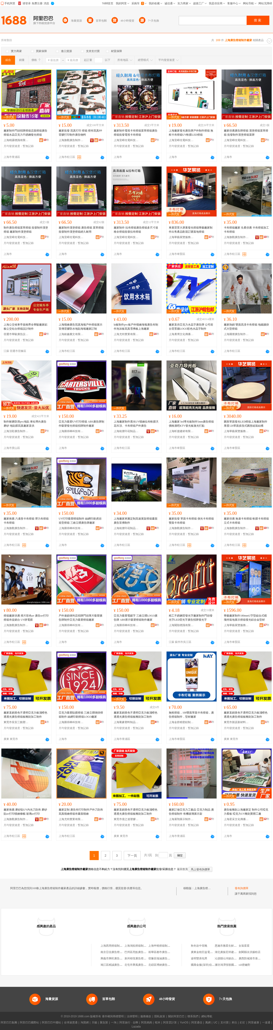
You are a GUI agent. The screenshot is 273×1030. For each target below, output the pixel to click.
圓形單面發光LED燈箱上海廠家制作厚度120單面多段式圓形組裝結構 (245, 423)
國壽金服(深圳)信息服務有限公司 (211, 964)
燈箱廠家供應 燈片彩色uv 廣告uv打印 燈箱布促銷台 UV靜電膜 (26, 617)
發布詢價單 (241, 888)
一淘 (113, 1022)
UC (215, 1022)
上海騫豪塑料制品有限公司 (126, 722)
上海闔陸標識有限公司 (181, 625)
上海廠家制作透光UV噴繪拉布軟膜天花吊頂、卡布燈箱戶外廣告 (136, 423)
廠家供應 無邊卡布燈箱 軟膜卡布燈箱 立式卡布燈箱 (246, 520)
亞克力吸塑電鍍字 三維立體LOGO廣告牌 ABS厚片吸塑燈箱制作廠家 (135, 617)
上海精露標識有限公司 (16, 140)
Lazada (136, 1026)
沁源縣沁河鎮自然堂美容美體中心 (235, 958)
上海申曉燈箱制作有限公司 (164, 945)
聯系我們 (192, 1016)
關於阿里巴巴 (176, 1016)
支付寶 (224, 1022)
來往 (234, 1022)
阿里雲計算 (170, 1022)
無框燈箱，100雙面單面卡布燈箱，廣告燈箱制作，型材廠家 (191, 714)
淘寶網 (85, 1022)
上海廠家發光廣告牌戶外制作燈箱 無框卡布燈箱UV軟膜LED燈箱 (191, 132)
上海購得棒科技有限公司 (71, 431)
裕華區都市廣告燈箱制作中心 (166, 952)
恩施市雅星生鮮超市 (227, 945)
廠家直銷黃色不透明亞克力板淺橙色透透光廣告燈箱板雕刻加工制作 (25, 714)
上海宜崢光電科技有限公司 (126, 140)
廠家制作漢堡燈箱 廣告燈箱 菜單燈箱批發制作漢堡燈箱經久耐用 (81, 229)
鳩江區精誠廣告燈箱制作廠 (117, 964)
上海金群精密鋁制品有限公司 (181, 722)
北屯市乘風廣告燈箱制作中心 (142, 964)
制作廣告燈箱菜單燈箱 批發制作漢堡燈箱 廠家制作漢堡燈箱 (26, 229)
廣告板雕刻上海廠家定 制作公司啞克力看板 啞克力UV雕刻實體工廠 (246, 811)
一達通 (266, 1022)
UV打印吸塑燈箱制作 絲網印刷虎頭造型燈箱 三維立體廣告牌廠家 (80, 520)
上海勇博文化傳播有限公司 (181, 334)
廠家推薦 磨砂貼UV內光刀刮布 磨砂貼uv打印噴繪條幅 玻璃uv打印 (25, 811)
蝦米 (157, 1022)
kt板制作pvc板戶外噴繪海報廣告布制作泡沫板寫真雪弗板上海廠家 (136, 326)
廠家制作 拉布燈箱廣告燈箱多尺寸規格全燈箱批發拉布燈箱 (136, 229)
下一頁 (132, 855)
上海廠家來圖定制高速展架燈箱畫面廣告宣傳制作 (135, 520)
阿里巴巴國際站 (29, 1022)
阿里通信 (196, 1022)
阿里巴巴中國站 (51, 1022)
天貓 (94, 1022)
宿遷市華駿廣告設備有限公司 (16, 334)
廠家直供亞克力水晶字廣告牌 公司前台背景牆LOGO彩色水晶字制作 (191, 326)
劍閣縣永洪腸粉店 (249, 952)
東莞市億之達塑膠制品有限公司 (126, 819)
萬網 (208, 1022)
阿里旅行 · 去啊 (128, 1022)
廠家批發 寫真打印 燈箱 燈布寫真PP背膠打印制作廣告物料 (80, 132)
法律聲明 (132, 1016)
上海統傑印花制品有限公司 (126, 431)
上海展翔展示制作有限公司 (181, 819)
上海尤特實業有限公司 (126, 334)
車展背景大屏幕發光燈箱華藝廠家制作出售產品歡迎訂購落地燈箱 (190, 229)
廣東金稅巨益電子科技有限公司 (210, 952)
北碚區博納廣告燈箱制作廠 (164, 964)
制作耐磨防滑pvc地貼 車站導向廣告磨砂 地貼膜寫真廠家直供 (25, 423)
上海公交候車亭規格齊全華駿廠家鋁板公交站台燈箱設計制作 (25, 326)
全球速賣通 (71, 1022)
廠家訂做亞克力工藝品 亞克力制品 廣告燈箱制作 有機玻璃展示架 (191, 811)
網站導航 (206, 1016)
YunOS (184, 1022)
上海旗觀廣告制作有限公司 (71, 140)
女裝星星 (244, 945)
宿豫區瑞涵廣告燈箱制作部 (164, 958)
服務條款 (145, 1016)
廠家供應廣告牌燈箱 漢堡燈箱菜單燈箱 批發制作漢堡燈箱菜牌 (246, 132)
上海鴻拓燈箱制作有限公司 (140, 945)
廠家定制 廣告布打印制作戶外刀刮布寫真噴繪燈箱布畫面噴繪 (81, 811)
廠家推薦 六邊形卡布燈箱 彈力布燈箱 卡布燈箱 (26, 520)
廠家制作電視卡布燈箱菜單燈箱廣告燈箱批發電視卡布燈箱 (135, 132)
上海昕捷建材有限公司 (181, 431)
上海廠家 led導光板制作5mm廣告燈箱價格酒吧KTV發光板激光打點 (191, 423)
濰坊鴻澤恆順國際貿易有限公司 (234, 964)
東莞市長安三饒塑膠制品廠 (16, 722)
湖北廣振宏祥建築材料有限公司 (234, 952)
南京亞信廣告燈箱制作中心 (117, 952)
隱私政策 (159, 1016)
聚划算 (104, 1022)
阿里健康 (253, 1022)
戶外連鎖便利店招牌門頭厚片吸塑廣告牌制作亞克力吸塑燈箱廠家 (80, 617)
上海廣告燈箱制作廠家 (208, 888)
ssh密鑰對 (244, 964)
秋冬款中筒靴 (199, 945)
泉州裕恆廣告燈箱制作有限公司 (143, 958)
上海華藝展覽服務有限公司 (181, 237)
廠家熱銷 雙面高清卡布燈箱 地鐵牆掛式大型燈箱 (246, 326)
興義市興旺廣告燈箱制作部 (117, 958)
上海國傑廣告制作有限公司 (236, 334)
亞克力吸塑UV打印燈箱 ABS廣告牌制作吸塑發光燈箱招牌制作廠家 (81, 423)
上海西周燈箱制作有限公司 (117, 945)
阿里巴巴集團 (9, 1022)
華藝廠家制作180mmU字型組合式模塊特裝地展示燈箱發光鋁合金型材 (245, 617)
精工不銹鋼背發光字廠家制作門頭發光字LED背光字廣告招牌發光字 (190, 617)
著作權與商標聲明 (113, 1016)
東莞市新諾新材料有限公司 (236, 722)
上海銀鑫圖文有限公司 (71, 334)
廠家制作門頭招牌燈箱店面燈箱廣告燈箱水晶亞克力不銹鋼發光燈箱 (25, 132)
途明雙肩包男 (199, 958)
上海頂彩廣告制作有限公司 (16, 431)
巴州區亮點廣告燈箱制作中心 (142, 952)
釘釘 (242, 1022)
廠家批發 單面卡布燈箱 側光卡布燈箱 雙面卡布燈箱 (191, 520)
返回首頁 (182, 869)
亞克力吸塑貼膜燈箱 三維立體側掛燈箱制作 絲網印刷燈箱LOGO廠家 (81, 714)
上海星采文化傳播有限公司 (236, 819)
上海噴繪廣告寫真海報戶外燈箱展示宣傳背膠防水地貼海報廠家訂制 (80, 326)
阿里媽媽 (146, 1022)
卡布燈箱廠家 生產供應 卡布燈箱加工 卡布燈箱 (246, 229)
